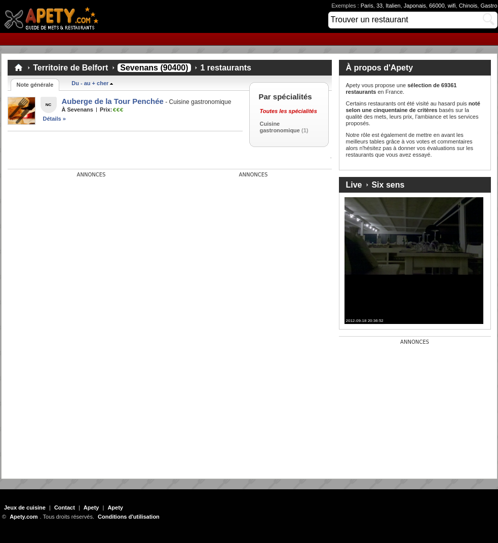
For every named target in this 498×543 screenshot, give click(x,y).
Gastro (488, 6)
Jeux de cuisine (25, 507)
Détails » (54, 119)
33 (379, 6)
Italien (393, 6)
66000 (437, 6)
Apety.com (54, 16)
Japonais (415, 6)
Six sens (387, 184)
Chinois (468, 6)
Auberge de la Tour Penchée (113, 101)
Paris (367, 6)
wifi (452, 6)
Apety (91, 507)
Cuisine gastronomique (280, 127)
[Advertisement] (84, 241)
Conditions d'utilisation (129, 517)
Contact (64, 507)
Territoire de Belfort (70, 67)
